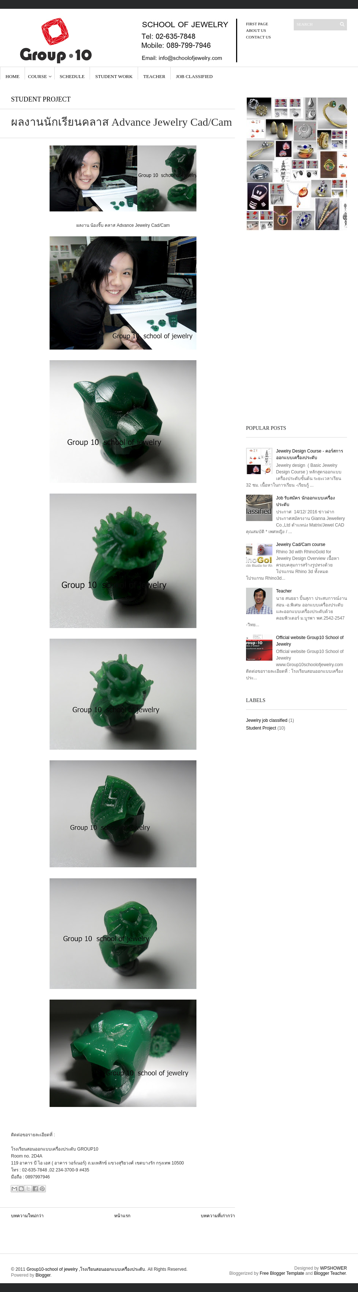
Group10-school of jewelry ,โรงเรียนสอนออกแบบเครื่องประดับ (85, 1269)
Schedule (72, 76)
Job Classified (194, 76)
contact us (258, 37)
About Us (256, 30)
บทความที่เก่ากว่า (218, 1215)
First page (257, 24)
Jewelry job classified (267, 720)
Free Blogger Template (282, 1273)
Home (12, 76)
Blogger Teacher (330, 1273)
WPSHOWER (333, 1268)
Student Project (40, 99)
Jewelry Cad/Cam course (300, 544)
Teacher (154, 76)
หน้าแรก (122, 1215)
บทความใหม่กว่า (27, 1215)
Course (37, 76)
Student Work (114, 76)
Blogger (43, 1275)
